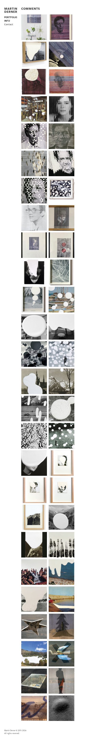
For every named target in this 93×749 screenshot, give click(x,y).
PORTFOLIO (10, 17)
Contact (8, 24)
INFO (7, 21)
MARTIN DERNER (10, 10)
